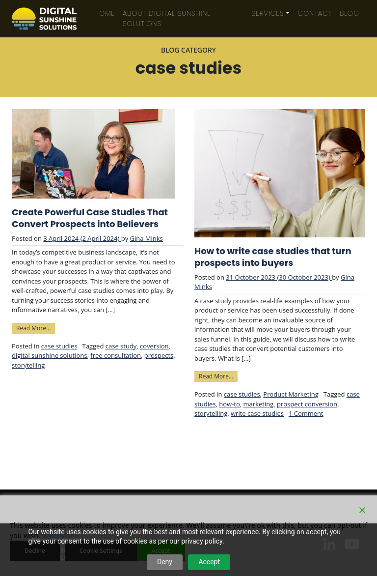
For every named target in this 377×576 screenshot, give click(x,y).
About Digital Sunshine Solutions (167, 18)
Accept (209, 562)
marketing (258, 404)
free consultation (115, 355)
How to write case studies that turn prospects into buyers (272, 257)
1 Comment (306, 413)
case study (121, 346)
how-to (229, 404)
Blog (349, 13)
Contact (314, 13)
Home (104, 13)
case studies (59, 346)
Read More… (35, 327)
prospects (159, 355)
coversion (154, 346)
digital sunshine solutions (49, 355)
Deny (164, 562)
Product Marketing (290, 394)
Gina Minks (146, 238)
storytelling (28, 365)
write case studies (257, 413)
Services (268, 13)
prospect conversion (307, 404)
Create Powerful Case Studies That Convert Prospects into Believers (90, 218)
